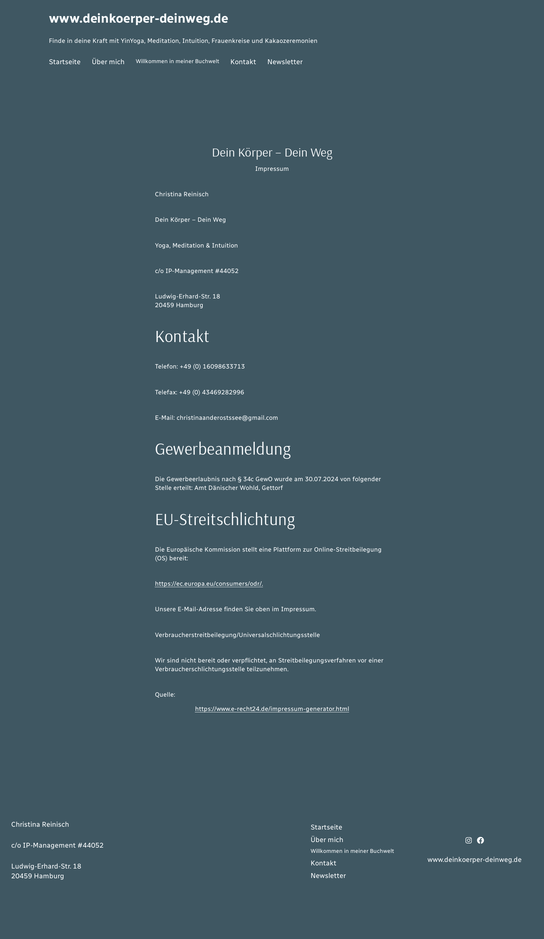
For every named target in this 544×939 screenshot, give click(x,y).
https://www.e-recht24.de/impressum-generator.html (272, 709)
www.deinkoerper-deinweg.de (138, 18)
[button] (15, 923)
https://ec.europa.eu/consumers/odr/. (209, 584)
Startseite (65, 62)
